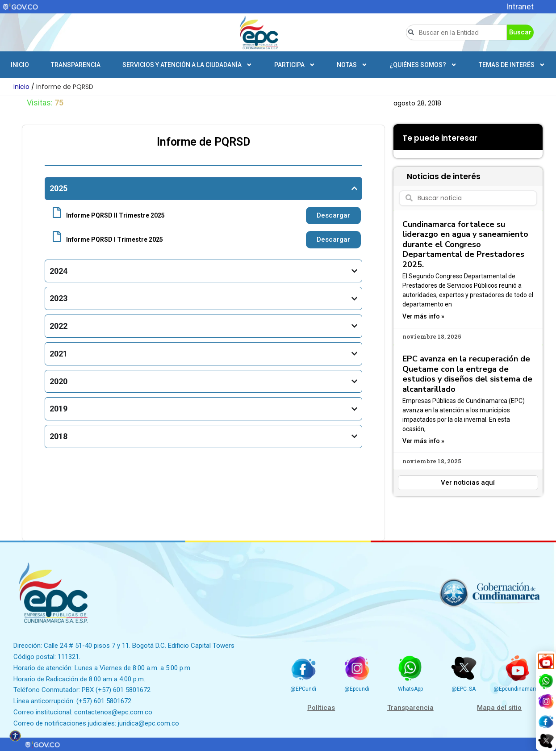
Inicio (20, 64)
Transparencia (75, 64)
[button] (400, 147)
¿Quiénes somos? (423, 64)
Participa (294, 64)
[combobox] (456, 32)
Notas (352, 64)
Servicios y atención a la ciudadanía (187, 64)
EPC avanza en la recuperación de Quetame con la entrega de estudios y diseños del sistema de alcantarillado (467, 373)
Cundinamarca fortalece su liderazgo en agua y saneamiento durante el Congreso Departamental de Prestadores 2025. (465, 244)
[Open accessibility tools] (15, 736)
